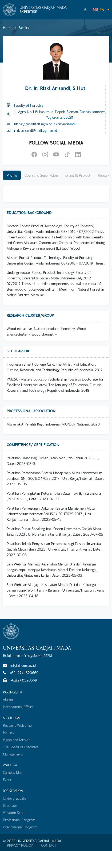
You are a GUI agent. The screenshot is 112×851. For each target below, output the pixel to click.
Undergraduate (14, 798)
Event (7, 779)
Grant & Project (77, 175)
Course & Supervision (41, 175)
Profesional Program (19, 819)
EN (98, 9)
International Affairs (18, 706)
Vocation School (15, 812)
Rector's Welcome (17, 725)
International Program (20, 827)
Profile (12, 175)
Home (8, 27)
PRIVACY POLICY (20, 845)
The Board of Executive (20, 747)
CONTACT (48, 845)
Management (13, 754)
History (8, 732)
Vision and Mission (16, 739)
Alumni (8, 699)
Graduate (10, 805)
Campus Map (12, 772)
